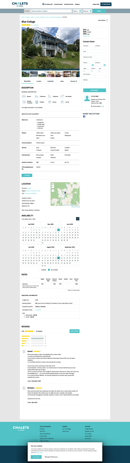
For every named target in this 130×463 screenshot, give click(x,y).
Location (38, 81)
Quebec (29, 188)
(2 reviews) (35, 25)
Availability (50, 81)
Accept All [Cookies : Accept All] (36, 457)
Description (27, 81)
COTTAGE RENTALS (58, 4)
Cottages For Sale (89, 431)
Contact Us (42, 431)
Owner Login (65, 431)
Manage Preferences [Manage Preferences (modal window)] (51, 457)
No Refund (38, 310)
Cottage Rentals (89, 429)
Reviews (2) (73, 81)
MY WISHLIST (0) (48, 4)
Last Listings (88, 434)
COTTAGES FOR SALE (68, 4)
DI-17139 (64, 17)
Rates (62, 81)
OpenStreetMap (71, 205)
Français (46, 441)
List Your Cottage (66, 429)
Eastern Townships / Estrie (33, 191)
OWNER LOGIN (96, 4)
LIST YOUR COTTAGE (106, 4)
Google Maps (75, 207)
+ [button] (52, 184)
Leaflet (64, 205)
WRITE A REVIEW (74, 331)
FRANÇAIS (77, 4)
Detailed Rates (86, 36)
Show (102, 106)
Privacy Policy (43, 436)
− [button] (52, 187)
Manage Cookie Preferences (46, 438)
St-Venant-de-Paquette (31, 193)
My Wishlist (88, 438)
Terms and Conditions (45, 434)
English (41, 441)
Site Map (42, 429)
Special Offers (88, 436)
